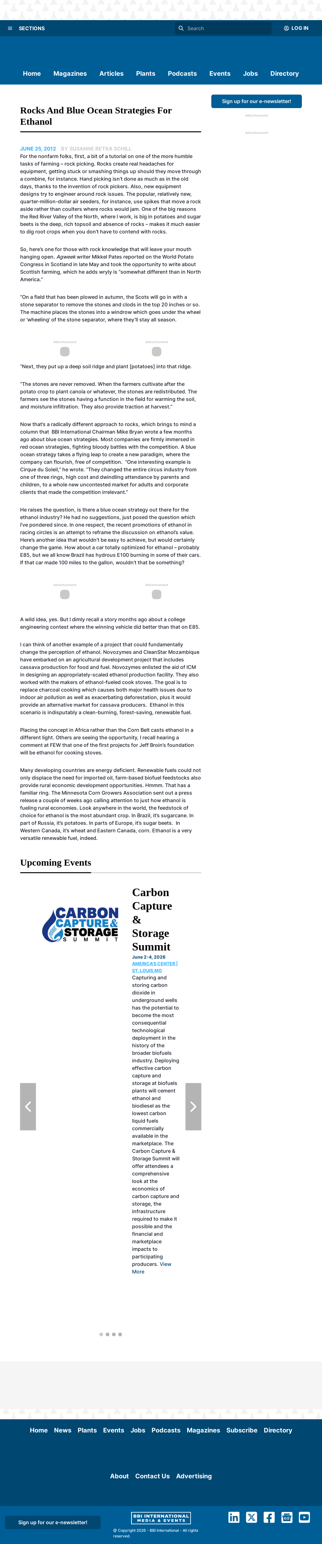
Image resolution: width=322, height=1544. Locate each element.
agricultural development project (113, 659)
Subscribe (242, 1382)
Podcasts (182, 73)
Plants (145, 73)
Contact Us (152, 1515)
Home (32, 73)
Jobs (250, 73)
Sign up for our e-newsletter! (256, 101)
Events (219, 73)
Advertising (194, 1515)
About (119, 1515)
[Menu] (10, 28)
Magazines (70, 73)
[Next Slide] (193, 1106)
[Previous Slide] (28, 1106)
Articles (111, 73)
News (62, 1382)
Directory (284, 73)
